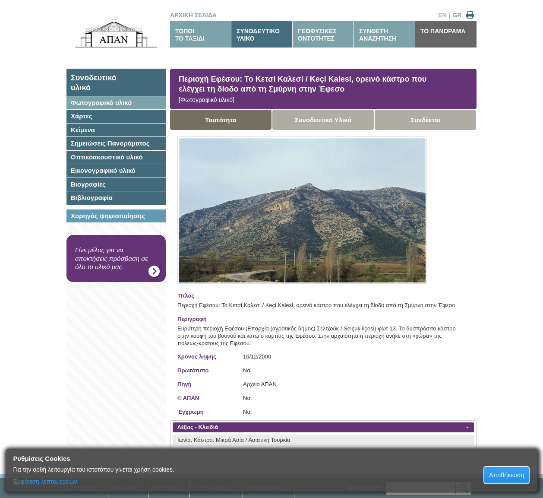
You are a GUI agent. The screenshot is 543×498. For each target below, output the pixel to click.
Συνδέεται (425, 120)
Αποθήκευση (506, 475)
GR (457, 15)
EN (442, 15)
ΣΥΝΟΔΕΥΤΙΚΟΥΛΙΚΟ (258, 35)
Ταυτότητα (221, 120)
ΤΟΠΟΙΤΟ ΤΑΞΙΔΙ (190, 35)
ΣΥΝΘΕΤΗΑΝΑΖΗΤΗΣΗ (377, 35)
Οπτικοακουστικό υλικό (107, 157)
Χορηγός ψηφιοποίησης (108, 215)
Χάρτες (81, 116)
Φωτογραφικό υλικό (101, 102)
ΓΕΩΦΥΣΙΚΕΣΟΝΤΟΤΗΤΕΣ (317, 35)
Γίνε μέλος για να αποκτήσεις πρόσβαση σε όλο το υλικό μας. (111, 258)
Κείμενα (83, 129)
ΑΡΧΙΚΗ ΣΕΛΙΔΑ (193, 15)
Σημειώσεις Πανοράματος (110, 143)
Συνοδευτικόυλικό (94, 82)
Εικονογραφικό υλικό (103, 170)
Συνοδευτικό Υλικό (323, 120)
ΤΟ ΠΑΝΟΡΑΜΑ (442, 31)
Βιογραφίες (88, 184)
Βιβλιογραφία (92, 197)
